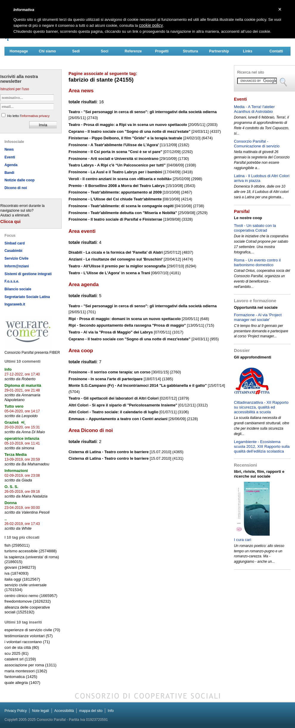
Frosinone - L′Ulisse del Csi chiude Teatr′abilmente (115, 199)
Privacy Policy (15, 711)
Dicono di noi (15, 188)
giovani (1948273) (20, 567)
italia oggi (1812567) (22, 579)
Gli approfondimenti (252, 357)
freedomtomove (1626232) (27, 601)
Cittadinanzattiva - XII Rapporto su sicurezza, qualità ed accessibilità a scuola (261, 407)
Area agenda (84, 284)
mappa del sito (91, 711)
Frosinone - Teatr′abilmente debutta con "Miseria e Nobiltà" (123, 213)
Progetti (161, 51)
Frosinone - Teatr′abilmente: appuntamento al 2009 (115, 192)
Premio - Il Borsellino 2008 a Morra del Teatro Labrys (117, 185)
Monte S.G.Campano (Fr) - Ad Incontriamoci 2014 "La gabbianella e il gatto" (138, 385)
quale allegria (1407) (22, 682)
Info (111, 711)
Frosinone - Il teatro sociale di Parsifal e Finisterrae (115, 219)
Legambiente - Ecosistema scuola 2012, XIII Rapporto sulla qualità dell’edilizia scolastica (262, 446)
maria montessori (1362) (25, 671)
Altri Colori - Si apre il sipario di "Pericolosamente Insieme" (123, 405)
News (9, 149)
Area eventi (82, 231)
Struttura (190, 51)
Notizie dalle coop (19, 180)
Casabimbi (13, 251)
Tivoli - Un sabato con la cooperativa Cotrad (255, 228)
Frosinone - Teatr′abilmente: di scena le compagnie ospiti (121, 206)
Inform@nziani (16, 266)
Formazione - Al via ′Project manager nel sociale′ (258, 317)
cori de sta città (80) (21, 647)
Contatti (276, 51)
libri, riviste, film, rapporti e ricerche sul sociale (259, 473)
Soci (104, 51)
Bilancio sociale (17, 289)
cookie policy (151, 25)
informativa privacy (35, 116)
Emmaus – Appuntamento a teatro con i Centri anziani (118, 419)
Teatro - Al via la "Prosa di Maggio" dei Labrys (111, 332)
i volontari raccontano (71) (27, 642)
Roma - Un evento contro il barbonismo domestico (257, 262)
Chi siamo (47, 51)
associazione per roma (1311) (30, 665)
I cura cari (242, 539)
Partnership (219, 51)
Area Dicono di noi (91, 430)
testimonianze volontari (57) (28, 636)
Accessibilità (64, 711)
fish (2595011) (16, 545)
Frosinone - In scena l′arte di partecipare (106, 379)
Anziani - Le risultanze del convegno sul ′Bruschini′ (116, 259)
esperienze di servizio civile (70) (32, 630)
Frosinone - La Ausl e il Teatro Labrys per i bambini (115, 172)
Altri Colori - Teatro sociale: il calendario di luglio (113, 412)
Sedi (76, 51)
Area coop (81, 350)
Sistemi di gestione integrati (28, 274)
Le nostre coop (248, 218)
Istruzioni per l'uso (14, 89)
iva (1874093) (16, 573)
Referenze (133, 51)
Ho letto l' (28, 116)
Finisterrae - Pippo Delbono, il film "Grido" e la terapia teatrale (125, 138)
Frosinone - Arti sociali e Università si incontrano (114, 158)
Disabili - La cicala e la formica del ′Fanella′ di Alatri (116, 252)
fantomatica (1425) (20, 676)
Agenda (11, 165)
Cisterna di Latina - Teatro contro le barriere (109, 452)
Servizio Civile (16, 258)
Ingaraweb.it (14, 304)
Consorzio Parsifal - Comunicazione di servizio (257, 143)
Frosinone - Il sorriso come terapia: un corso (109, 372)
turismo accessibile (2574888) (30, 551)
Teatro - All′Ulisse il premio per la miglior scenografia (117, 266)
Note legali (40, 711)
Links (247, 51)
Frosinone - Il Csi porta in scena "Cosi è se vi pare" (115, 151)
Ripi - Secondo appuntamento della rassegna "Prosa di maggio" (127, 325)
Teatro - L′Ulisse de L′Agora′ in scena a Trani (109, 273)
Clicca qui (10, 221)
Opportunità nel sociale (256, 307)
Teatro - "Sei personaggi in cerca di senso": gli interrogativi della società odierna (143, 112)
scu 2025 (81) (16, 653)
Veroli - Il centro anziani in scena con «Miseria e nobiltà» (120, 179)
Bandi (9, 173)
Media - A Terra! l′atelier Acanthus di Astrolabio (254, 109)
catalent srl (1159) (20, 659)
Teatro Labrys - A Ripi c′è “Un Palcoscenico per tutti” (117, 165)
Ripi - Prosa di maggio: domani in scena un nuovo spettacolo (125, 319)
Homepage (19, 51)
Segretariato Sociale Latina (27, 297)
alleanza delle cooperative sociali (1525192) (27, 609)
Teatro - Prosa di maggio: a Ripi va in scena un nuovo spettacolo (128, 124)
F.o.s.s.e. (11, 281)
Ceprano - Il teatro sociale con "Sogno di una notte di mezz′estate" (129, 131)
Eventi (9, 157)
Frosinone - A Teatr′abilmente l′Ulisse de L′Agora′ (114, 145)
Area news (81, 90)
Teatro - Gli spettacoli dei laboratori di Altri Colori (114, 398)
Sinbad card (14, 243)
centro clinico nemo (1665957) (30, 595)
